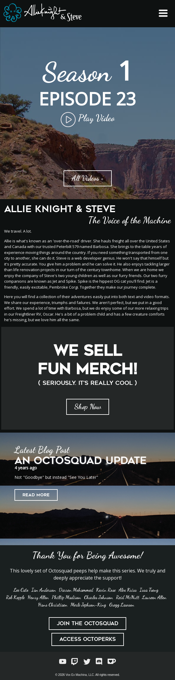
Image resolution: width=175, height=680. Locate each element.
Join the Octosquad (87, 623)
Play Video (87, 118)
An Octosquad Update (80, 460)
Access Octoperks (87, 639)
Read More (36, 494)
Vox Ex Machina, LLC (80, 674)
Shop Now (87, 406)
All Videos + (88, 178)
